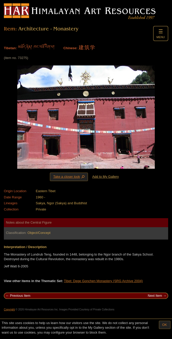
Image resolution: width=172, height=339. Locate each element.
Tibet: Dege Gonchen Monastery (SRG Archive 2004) (103, 281)
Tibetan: (10, 48)
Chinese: (70, 48)
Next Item (155, 296)
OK (164, 325)
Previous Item (20, 296)
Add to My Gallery (105, 177)
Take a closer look (69, 177)
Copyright (9, 309)
